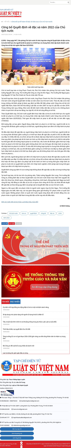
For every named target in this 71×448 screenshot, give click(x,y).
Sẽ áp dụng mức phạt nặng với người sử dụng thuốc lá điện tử (23, 315)
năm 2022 (6, 218)
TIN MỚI (5, 301)
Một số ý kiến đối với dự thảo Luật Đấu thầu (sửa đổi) (19, 202)
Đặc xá (52, 213)
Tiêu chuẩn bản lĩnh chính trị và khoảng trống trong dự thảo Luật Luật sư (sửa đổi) (29, 322)
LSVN (60, 213)
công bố (43, 213)
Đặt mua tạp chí (16, 429)
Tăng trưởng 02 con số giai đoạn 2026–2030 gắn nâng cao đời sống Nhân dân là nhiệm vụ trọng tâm (34, 337)
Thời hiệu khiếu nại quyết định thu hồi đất (16, 329)
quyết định (33, 213)
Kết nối (6, 21)
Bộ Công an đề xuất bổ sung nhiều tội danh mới (18, 346)
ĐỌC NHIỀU (15, 301)
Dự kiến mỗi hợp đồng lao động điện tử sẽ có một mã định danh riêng (26, 307)
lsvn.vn (24, 213)
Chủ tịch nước (13, 213)
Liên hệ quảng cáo (17, 433)
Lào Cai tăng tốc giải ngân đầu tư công (15, 353)
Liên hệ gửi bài (17, 438)
